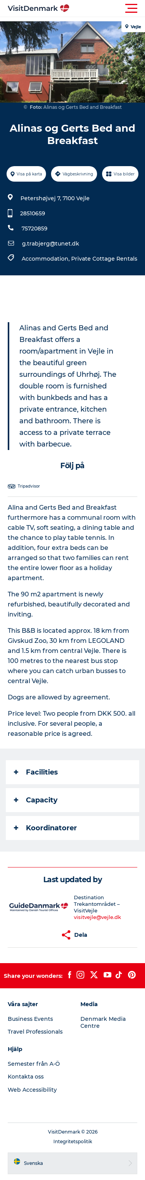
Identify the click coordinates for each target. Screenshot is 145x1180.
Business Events (30, 1018)
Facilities (36, 772)
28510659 (32, 213)
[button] (107, 8)
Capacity (36, 800)
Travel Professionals (35, 1031)
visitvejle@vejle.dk (97, 917)
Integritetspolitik (72, 1141)
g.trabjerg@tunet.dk (50, 243)
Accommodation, (46, 258)
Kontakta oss (26, 1076)
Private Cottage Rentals (104, 258)
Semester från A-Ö (34, 1063)
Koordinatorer (45, 828)
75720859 (35, 228)
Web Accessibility (32, 1089)
